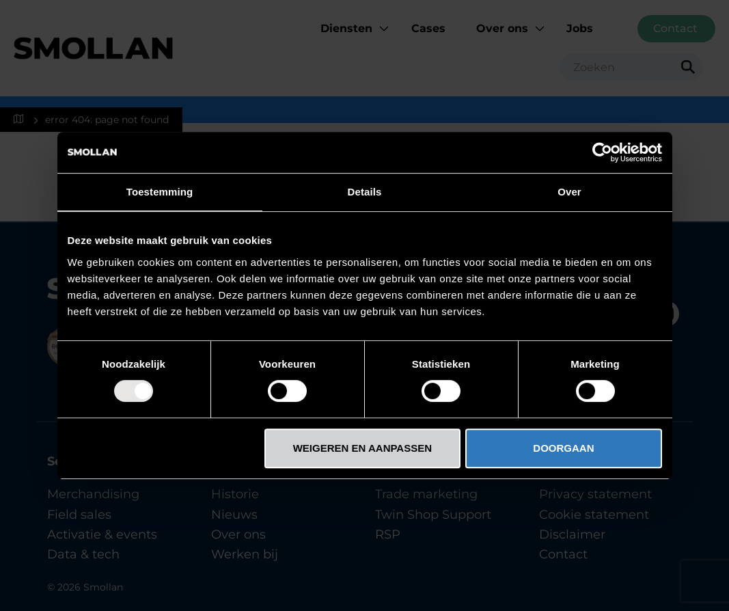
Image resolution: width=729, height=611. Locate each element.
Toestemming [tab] (159, 192)
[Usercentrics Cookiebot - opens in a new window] (602, 152)
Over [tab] (569, 192)
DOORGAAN (563, 448)
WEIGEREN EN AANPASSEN (362, 448)
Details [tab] (365, 192)
